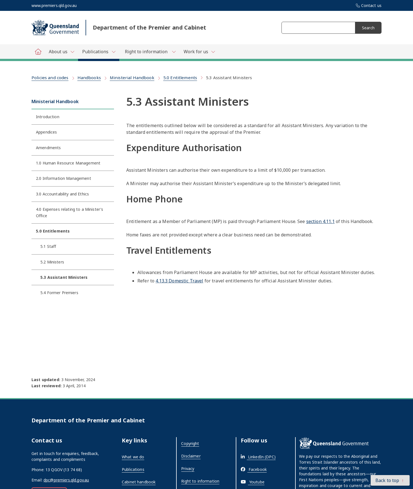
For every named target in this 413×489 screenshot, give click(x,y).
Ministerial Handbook (132, 77)
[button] (390, 480)
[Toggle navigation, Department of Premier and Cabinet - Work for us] (199, 51)
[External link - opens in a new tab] (258, 456)
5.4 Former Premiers (59, 292)
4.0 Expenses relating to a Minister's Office (69, 212)
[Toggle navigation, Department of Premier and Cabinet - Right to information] (149, 51)
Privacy (187, 468)
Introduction (47, 116)
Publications (133, 469)
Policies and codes (50, 77)
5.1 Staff (48, 246)
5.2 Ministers (52, 262)
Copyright (190, 443)
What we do (133, 456)
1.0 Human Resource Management (68, 163)
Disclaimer (190, 456)
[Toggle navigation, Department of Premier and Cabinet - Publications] (98, 52)
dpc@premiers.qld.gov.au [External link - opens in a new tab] (66, 480)
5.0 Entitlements (180, 77)
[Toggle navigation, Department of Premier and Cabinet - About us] (61, 51)
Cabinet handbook (139, 482)
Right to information (200, 481)
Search (368, 27)
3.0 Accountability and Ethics (62, 194)
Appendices (46, 132)
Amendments (48, 147)
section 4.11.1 (320, 221)
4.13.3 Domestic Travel (179, 281)
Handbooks (89, 77)
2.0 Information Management (63, 178)
